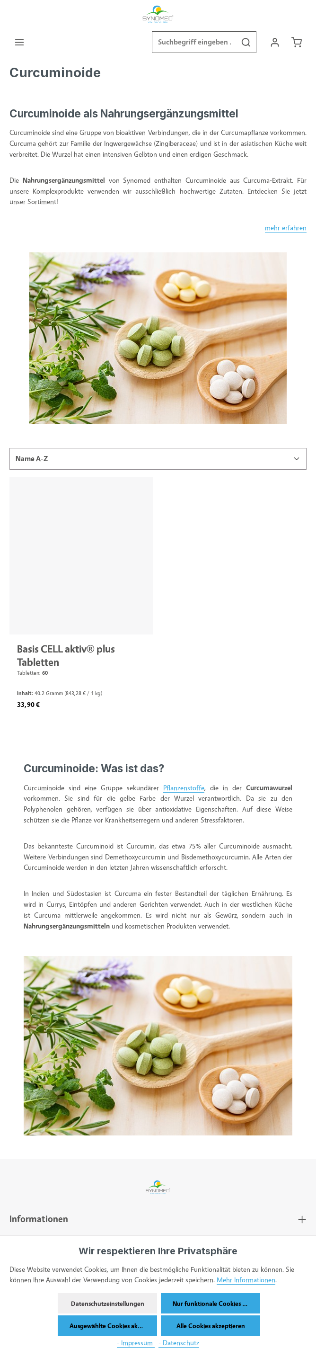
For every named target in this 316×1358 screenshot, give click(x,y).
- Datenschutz (178, 1342)
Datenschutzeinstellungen (107, 1303)
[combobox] (193, 43)
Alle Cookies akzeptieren (210, 1326)
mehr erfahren (286, 227)
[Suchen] (245, 43)
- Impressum (136, 1342)
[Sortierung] (158, 459)
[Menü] (19, 42)
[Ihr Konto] (274, 42)
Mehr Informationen (246, 1279)
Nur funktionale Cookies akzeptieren (216, 1303)
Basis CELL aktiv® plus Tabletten (66, 656)
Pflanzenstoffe (183, 788)
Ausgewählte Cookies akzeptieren (113, 1326)
